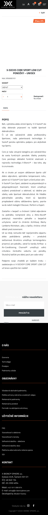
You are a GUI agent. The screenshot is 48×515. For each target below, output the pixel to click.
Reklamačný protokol (10, 404)
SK (23, 4)
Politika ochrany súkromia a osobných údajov (19, 395)
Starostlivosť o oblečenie (11, 432)
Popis (5, 108)
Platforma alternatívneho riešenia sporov (17, 450)
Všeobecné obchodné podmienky (14, 390)
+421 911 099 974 (15, 487)
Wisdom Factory (20, 494)
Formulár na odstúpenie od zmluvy (15, 408)
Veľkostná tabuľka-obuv (11, 446)
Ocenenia (5, 357)
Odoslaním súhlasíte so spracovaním (21, 321)
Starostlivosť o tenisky (10, 437)
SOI (3, 454)
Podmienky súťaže (9, 370)
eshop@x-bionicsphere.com (19, 490)
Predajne (5, 366)
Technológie (6, 362)
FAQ (3, 428)
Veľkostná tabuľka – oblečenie (13, 441)
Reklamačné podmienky (11, 399)
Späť (43, 12)
